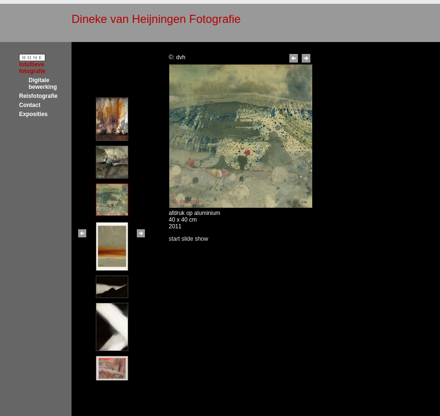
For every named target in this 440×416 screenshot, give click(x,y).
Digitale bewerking (43, 83)
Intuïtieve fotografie (32, 68)
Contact (30, 105)
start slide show (188, 238)
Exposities (33, 114)
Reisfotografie (38, 96)
